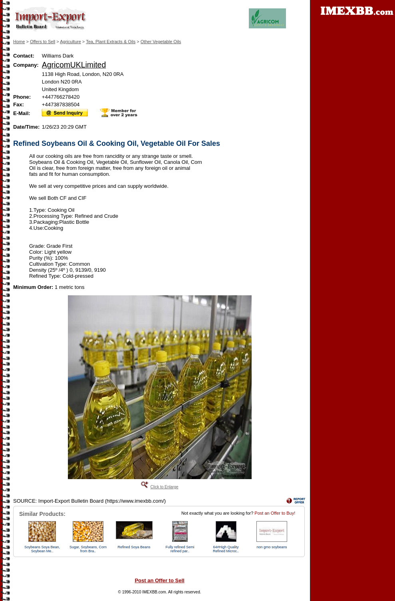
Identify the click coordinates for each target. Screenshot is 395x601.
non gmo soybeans (271, 547)
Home (19, 41)
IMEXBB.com (154, 592)
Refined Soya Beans (133, 547)
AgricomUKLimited (74, 64)
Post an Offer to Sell (159, 580)
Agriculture (70, 41)
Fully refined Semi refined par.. (179, 549)
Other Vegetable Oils (161, 41)
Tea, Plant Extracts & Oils (110, 41)
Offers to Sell (42, 41)
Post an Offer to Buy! (274, 513)
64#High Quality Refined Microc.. (226, 549)
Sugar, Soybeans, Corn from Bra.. (88, 549)
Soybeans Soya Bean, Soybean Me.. (42, 549)
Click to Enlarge (164, 487)
